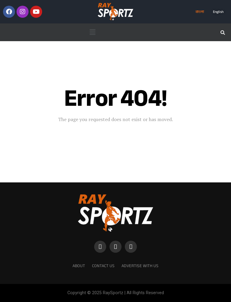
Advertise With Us (140, 266)
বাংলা (200, 11)
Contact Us (103, 266)
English (218, 11)
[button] (92, 32)
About (78, 266)
